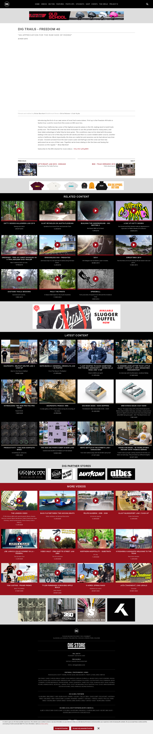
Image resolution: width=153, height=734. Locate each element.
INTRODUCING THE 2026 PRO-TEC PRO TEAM (19, 407)
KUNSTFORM (59, 698)
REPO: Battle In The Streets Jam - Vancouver (95, 449)
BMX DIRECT (51, 696)
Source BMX (67, 712)
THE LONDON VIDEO (19, 513)
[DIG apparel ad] (76, 185)
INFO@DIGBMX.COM (79, 665)
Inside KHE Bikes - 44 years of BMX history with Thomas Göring (133, 449)
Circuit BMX (49, 710)
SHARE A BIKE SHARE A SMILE (76, 700)
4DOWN (108, 700)
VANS (93, 700)
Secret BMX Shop (106, 710)
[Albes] (121, 474)
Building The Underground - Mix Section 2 (95, 224)
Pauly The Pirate (57, 292)
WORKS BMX (101, 700)
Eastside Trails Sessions (19, 292)
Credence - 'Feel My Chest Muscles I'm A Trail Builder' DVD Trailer (19, 258)
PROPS (100, 698)
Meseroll (82, 710)
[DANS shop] (91, 474)
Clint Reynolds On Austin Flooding (57, 223)
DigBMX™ (88, 636)
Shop (88, 4)
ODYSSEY (88, 698)
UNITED (88, 700)
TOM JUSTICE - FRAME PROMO (19, 585)
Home (37, 4)
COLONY (76, 696)
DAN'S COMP (94, 696)
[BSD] (62, 609)
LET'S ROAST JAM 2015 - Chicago (52, 164)
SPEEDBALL (95, 292)
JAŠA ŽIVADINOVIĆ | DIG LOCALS (133, 585)
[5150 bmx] (32, 474)
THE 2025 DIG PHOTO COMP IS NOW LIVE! (57, 448)
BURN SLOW (63, 696)
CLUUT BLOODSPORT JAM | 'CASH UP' (133, 513)
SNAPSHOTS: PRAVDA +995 (57, 406)
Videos (44, 4)
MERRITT (81, 698)
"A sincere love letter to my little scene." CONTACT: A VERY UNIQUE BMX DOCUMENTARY (133, 368)
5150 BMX (66, 710)
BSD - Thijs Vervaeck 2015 (103, 164)
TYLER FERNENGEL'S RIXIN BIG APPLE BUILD (57, 586)
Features (60, 4)
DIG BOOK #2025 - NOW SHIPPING (95, 406)
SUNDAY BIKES (61, 700)
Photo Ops (70, 4)
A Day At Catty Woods (134, 223)
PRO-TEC (106, 698)
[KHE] (121, 609)
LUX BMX (67, 698)
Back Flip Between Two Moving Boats (57, 513)
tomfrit (76, 727)
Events (95, 4)
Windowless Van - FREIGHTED (57, 257)
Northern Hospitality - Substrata (95, 551)
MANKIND (74, 698)
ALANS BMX (42, 696)
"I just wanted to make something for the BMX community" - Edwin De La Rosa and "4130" (95, 368)
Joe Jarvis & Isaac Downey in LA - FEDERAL (19, 552)
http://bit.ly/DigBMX (81, 149)
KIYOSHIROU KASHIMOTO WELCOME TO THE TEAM (133, 552)
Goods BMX (74, 710)
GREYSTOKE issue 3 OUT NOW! (133, 406)
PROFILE (94, 698)
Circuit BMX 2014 (133, 257)
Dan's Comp (58, 710)
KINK (53, 698)
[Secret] (62, 474)
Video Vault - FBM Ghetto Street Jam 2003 (57, 552)
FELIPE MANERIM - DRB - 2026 (96, 513)
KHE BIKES (47, 698)
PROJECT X (113, 4)
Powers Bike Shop (93, 710)
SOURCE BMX (51, 700)
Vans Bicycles (85, 712)
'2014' (95, 257)
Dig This (51, 4)
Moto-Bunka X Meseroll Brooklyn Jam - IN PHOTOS (57, 367)
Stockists (80, 4)
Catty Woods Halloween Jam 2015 (19, 223)
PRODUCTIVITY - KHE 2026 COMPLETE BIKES (19, 449)
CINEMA (70, 696)
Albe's (42, 710)
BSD (56, 696)
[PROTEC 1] (76, 15)
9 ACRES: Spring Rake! (95, 585)
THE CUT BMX (84, 696)
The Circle (103, 4)
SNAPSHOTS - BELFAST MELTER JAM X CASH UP (19, 367)
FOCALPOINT (103, 696)
